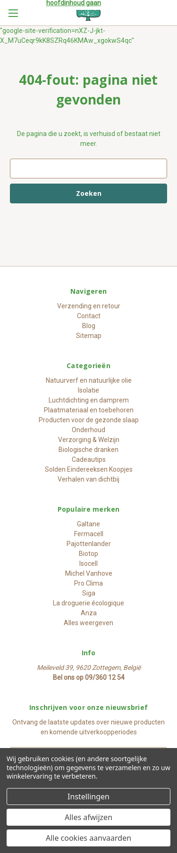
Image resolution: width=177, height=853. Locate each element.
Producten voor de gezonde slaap (89, 420)
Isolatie (88, 390)
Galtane (88, 524)
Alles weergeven (88, 623)
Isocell (88, 563)
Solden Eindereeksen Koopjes (89, 469)
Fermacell (88, 534)
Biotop (88, 553)
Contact (89, 316)
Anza (89, 613)
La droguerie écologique (88, 603)
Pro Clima (88, 583)
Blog (88, 326)
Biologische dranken (88, 449)
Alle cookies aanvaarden (88, 838)
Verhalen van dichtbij (88, 479)
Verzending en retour (88, 306)
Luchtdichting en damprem (89, 400)
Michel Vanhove (88, 573)
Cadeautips (89, 459)
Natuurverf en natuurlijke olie (89, 380)
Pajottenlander (89, 543)
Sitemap (88, 335)
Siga (88, 593)
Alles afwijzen (88, 817)
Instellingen (88, 796)
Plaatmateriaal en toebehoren (89, 410)
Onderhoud (88, 430)
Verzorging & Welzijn (88, 439)
